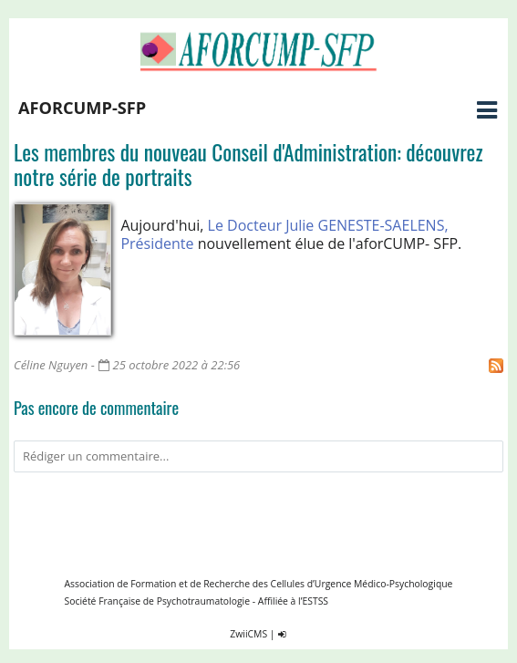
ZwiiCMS (248, 633)
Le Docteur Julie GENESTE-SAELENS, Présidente (284, 234)
